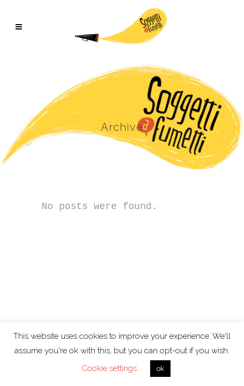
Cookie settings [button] (109, 368)
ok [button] (160, 369)
